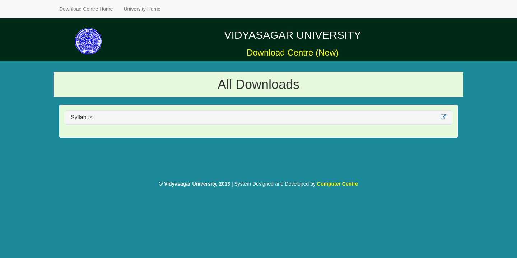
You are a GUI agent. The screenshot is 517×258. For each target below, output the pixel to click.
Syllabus (81, 117)
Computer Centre (337, 184)
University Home (142, 9)
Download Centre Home (86, 9)
